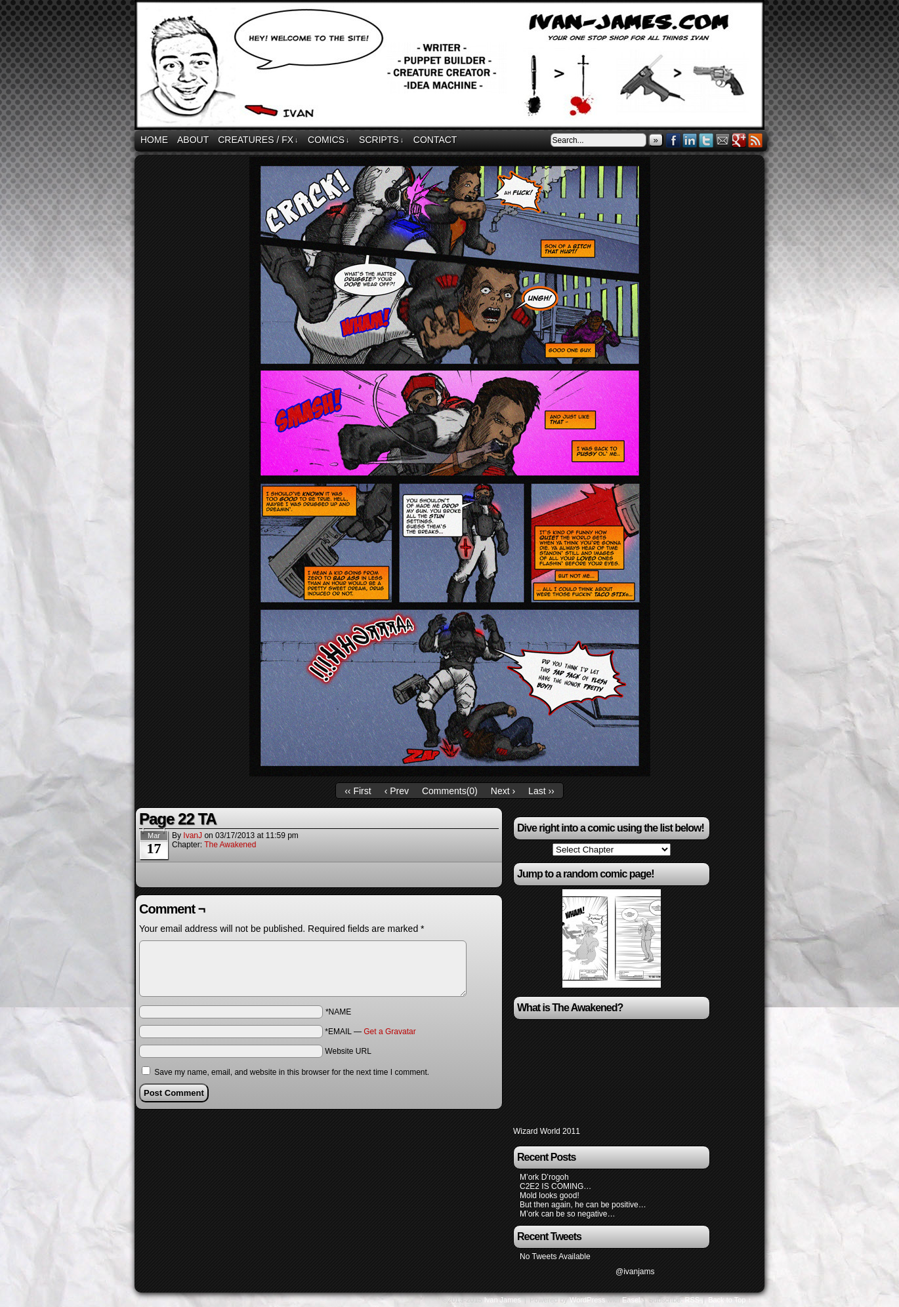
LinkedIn (690, 140)
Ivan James (502, 1300)
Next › (503, 791)
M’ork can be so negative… (567, 1213)
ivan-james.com (451, 67)
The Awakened (230, 844)
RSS (755, 140)
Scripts (381, 140)
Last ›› (541, 791)
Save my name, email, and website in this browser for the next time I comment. (291, 1072)
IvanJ (192, 835)
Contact (435, 139)
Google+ (739, 140)
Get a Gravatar (389, 1031)
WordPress (587, 1300)
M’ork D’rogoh (544, 1177)
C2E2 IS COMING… (555, 1186)
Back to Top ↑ (729, 1300)
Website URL (348, 1051)
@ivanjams (635, 1271)
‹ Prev (397, 791)
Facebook (673, 140)
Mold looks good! (549, 1195)
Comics (329, 140)
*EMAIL (370, 1031)
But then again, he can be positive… (583, 1204)
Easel (631, 1300)
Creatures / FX (258, 140)
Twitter (706, 140)
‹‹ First (358, 791)
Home (154, 139)
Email (723, 140)
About (193, 139)
